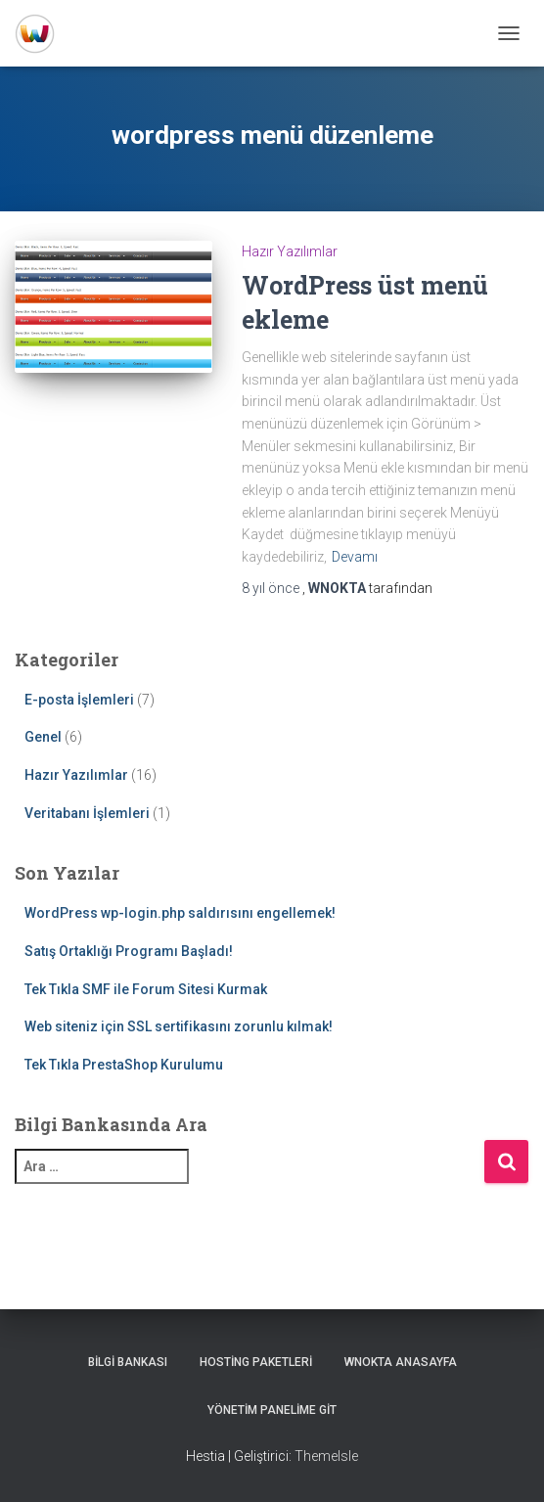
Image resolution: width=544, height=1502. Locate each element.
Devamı (355, 557)
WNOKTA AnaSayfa (400, 1362)
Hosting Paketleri (256, 1362)
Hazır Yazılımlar (290, 251)
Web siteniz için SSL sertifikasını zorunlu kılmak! (178, 1026)
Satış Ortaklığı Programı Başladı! (128, 951)
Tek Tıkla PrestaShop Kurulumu (123, 1064)
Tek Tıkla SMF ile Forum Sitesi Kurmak (145, 989)
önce (272, 588)
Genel (43, 737)
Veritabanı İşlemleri (87, 813)
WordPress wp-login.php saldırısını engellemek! (180, 913)
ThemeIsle (326, 1456)
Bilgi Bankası (127, 1362)
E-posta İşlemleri (79, 699)
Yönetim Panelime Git (272, 1410)
